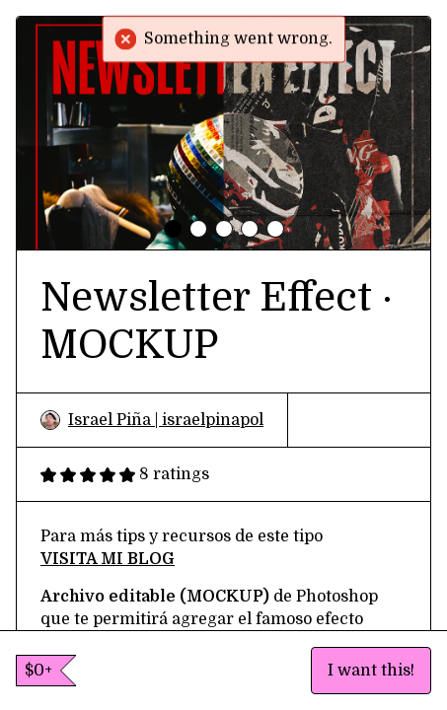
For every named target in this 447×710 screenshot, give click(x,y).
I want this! (371, 670)
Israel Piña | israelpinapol (151, 420)
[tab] (173, 229)
